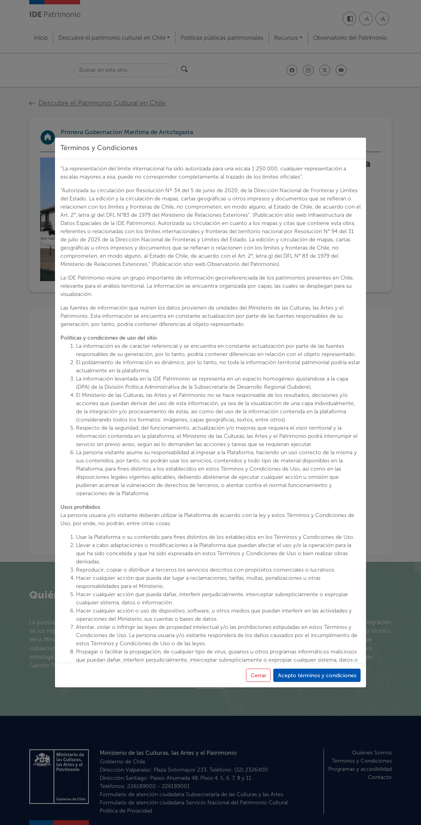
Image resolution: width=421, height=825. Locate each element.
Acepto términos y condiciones (317, 730)
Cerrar (258, 730)
